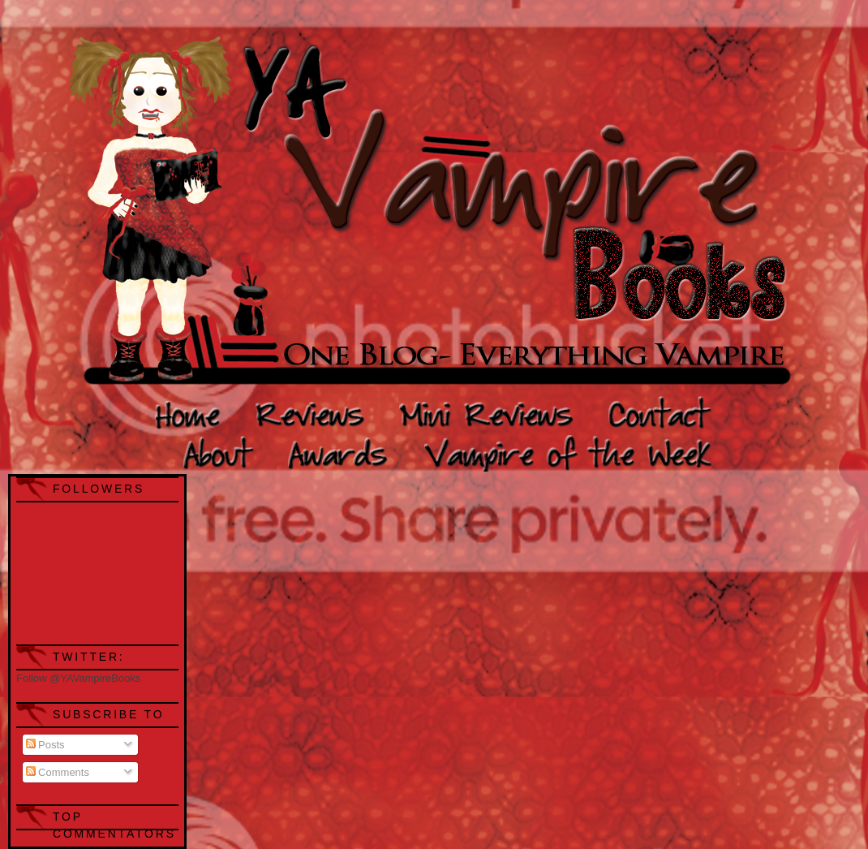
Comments (57, 772)
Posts (45, 745)
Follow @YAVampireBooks (78, 678)
